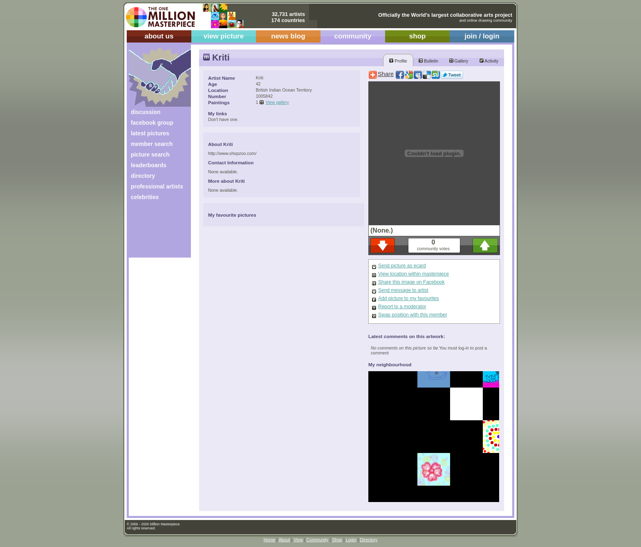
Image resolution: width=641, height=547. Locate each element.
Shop (337, 539)
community (353, 36)
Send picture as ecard (402, 266)
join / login (481, 36)
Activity (489, 60)
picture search (150, 154)
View (298, 539)
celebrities (145, 197)
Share (386, 74)
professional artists (157, 186)
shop (417, 36)
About (284, 539)
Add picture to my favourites (408, 298)
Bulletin (428, 60)
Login (351, 539)
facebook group (152, 122)
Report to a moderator (402, 306)
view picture (224, 36)
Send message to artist (403, 290)
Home (269, 539)
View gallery (277, 102)
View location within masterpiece (413, 274)
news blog (288, 36)
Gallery (458, 60)
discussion (145, 112)
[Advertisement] (154, 232)
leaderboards (148, 165)
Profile (398, 60)
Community (318, 539)
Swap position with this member (412, 315)
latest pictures (150, 133)
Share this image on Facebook (411, 282)
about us (158, 36)
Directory (369, 539)
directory (143, 176)
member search (152, 144)
